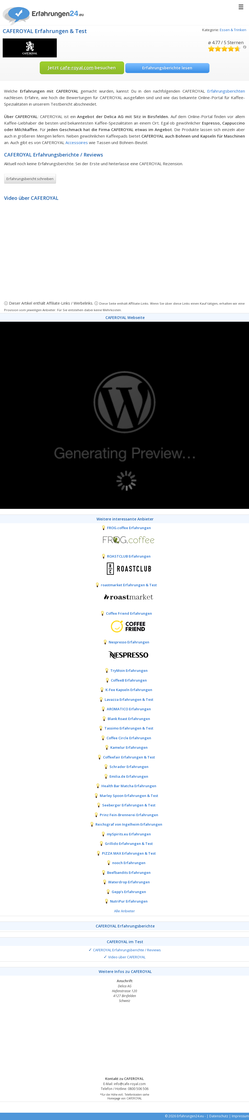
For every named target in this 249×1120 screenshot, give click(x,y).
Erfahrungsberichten (226, 91)
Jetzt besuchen (82, 67)
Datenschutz (218, 1116)
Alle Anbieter (124, 911)
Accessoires (76, 142)
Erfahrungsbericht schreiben (30, 178)
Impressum (240, 1116)
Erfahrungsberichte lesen (167, 67)
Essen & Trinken (233, 29)
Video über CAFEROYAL (126, 957)
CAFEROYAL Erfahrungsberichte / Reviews (127, 950)
